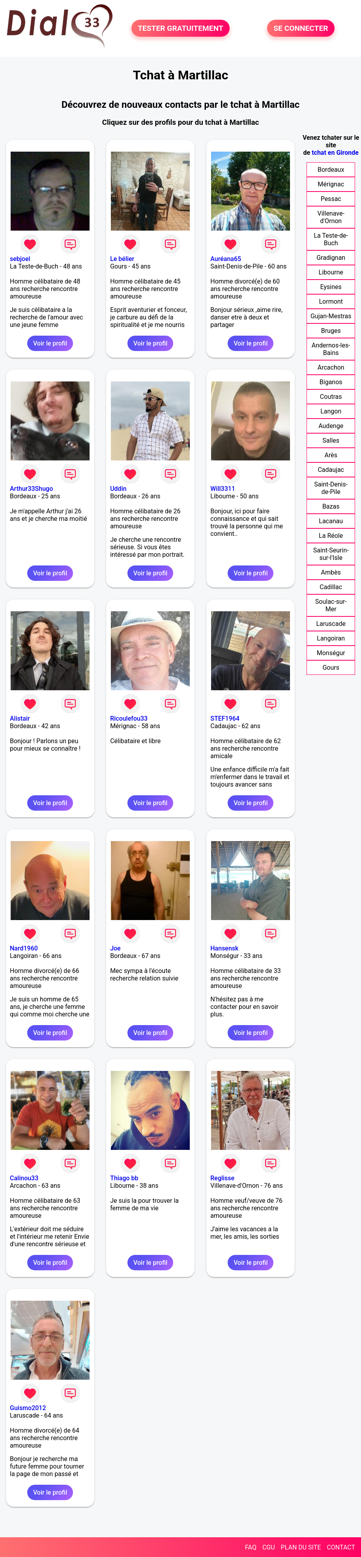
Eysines (331, 287)
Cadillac (331, 587)
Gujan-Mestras (331, 316)
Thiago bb (124, 1178)
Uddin (118, 488)
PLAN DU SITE (301, 1547)
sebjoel (20, 259)
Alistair (20, 718)
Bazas (331, 506)
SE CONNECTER (300, 28)
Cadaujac (331, 469)
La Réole (331, 535)
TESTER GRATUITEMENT (180, 28)
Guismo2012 (28, 1408)
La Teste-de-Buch (331, 239)
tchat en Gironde (335, 152)
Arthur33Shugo (31, 488)
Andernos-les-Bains (331, 349)
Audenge (330, 426)
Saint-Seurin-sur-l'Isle (331, 554)
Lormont (330, 301)
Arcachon (331, 367)
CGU (268, 1547)
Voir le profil (50, 343)
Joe (115, 948)
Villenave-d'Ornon (331, 217)
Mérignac (331, 184)
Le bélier (122, 259)
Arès (330, 455)
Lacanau (331, 521)
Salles (330, 440)
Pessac (331, 199)
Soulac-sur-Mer (331, 605)
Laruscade (330, 623)
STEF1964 (224, 718)
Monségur (331, 653)
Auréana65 (225, 259)
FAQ (250, 1547)
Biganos (331, 382)
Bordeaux (331, 169)
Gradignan (330, 257)
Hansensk (224, 948)
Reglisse (222, 1178)
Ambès (331, 572)
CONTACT (341, 1547)
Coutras (331, 396)
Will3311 (222, 488)
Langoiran (331, 638)
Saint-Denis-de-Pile (331, 488)
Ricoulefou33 (129, 718)
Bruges (331, 330)
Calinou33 (24, 1178)
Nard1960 (24, 948)
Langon (330, 411)
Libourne (331, 272)
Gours (330, 667)
